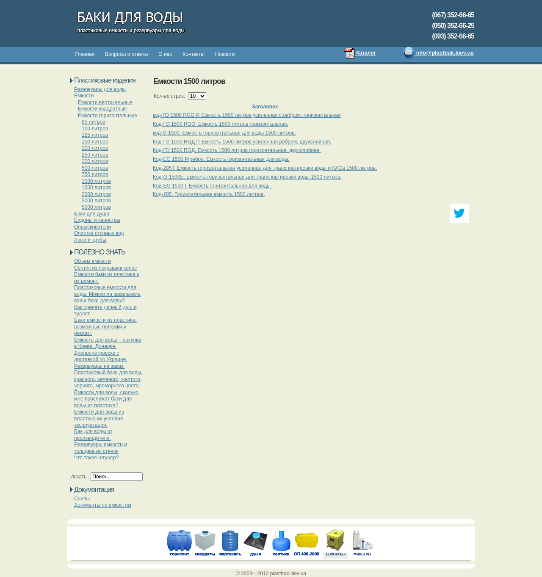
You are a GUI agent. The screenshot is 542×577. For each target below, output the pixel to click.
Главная (85, 54)
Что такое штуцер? (96, 458)
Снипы (82, 499)
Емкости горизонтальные (107, 116)
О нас (165, 54)
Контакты (194, 54)
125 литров (95, 135)
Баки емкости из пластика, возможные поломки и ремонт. (105, 326)
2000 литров (96, 194)
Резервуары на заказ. (99, 366)
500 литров (95, 168)
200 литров (95, 148)
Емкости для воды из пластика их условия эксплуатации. (99, 418)
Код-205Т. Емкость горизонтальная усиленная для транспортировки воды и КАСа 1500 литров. (265, 168)
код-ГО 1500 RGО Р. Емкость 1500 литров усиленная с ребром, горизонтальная (247, 115)
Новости (225, 54)
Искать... (80, 477)
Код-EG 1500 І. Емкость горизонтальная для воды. (212, 186)
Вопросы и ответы (126, 54)
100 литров (95, 129)
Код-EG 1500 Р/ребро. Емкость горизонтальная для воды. (221, 159)
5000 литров (96, 207)
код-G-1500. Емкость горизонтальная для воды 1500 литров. (224, 133)
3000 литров (96, 201)
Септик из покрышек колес (105, 268)
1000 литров (96, 181)
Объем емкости (92, 261)
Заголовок (265, 107)
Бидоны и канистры (97, 220)
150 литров (95, 142)
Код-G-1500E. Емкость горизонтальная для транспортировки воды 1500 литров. (247, 177)
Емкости (84, 96)
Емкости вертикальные (105, 102)
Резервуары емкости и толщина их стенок (100, 448)
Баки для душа (91, 214)
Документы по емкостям (102, 505)
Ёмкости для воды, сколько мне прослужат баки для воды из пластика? (106, 399)
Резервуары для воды (100, 89)
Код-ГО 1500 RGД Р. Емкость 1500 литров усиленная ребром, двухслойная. (242, 142)
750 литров (95, 174)
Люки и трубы (90, 240)
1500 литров (96, 187)
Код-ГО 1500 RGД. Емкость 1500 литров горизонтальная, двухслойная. (237, 150)
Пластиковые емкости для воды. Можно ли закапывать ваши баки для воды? (107, 294)
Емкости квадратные (102, 109)
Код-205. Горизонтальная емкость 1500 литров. (209, 194)
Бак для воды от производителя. (93, 434)
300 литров (95, 161)
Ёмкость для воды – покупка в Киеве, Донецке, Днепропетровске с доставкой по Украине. (107, 349)
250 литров (95, 155)
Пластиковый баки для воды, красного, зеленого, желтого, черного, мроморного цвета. (108, 379)
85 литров (93, 122)
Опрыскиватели (92, 227)
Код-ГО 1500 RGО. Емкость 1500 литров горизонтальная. (220, 124)
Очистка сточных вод (99, 233)
